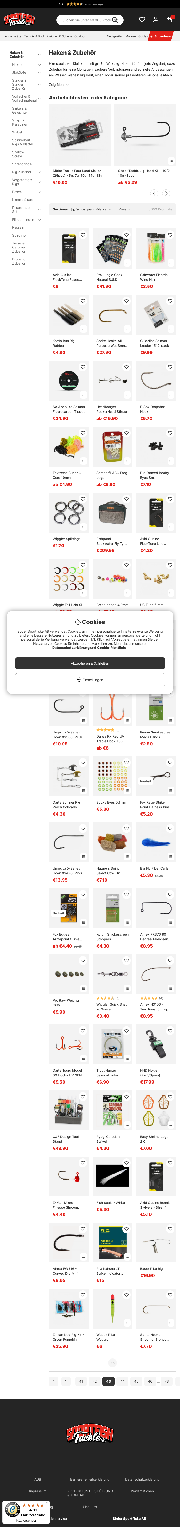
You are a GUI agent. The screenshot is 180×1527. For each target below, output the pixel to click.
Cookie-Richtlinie (112, 647)
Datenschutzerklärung (71, 647)
